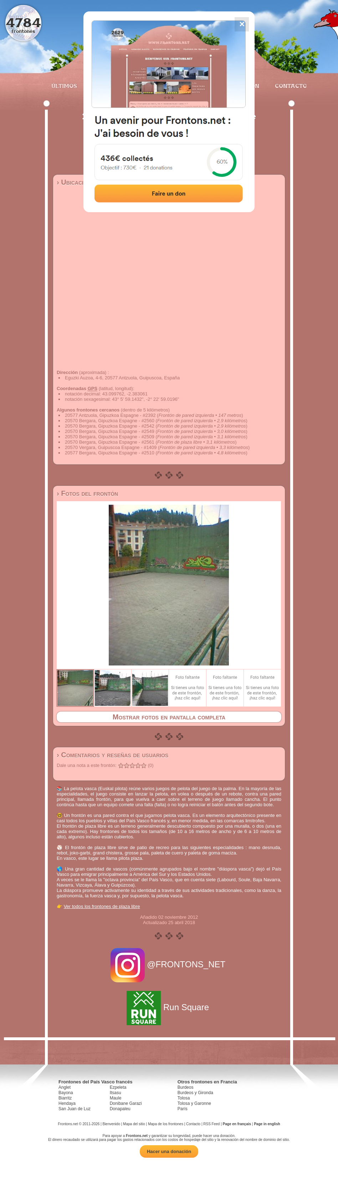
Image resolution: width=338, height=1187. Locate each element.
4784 (23, 22)
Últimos (64, 85)
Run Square (169, 1007)
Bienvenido (111, 1124)
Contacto (288, 85)
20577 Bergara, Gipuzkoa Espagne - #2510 (109, 452)
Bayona (65, 1092)
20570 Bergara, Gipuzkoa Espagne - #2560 (109, 420)
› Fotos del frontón (87, 493)
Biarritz (65, 1098)
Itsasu (115, 1092)
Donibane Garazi (126, 1103)
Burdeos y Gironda (195, 1092)
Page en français (237, 1124)
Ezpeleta (118, 1087)
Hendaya (67, 1103)
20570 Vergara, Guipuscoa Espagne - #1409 (111, 447)
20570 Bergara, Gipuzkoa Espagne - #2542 (109, 426)
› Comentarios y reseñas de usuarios (112, 755)
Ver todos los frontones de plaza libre (102, 906)
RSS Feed (211, 1124)
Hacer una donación (169, 1151)
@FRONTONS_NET (169, 964)
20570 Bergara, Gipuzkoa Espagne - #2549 (109, 431)
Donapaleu (120, 1108)
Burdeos (186, 1087)
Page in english (267, 1124)
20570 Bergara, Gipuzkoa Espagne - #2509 (109, 436)
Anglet (64, 1087)
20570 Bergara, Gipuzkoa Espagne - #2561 (109, 442)
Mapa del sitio (134, 1124)
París (183, 1108)
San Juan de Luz (74, 1108)
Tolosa (184, 1098)
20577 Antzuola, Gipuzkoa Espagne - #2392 (110, 415)
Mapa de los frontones (165, 1124)
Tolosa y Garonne (194, 1103)
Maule (116, 1098)
